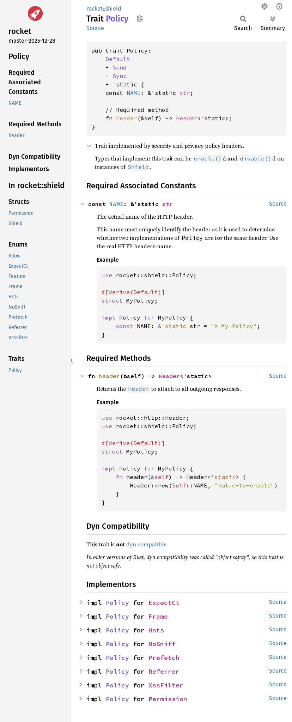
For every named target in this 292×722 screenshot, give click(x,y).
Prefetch (164, 658)
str (185, 92)
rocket (94, 8)
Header (186, 118)
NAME (134, 92)
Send (119, 67)
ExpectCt (164, 603)
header (126, 118)
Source (95, 28)
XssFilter (165, 685)
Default (117, 58)
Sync (119, 75)
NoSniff (162, 644)
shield (113, 8)
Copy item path (140, 18)
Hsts (156, 630)
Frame (158, 616)
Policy (117, 603)
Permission (167, 699)
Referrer (164, 671)
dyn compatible (146, 544)
